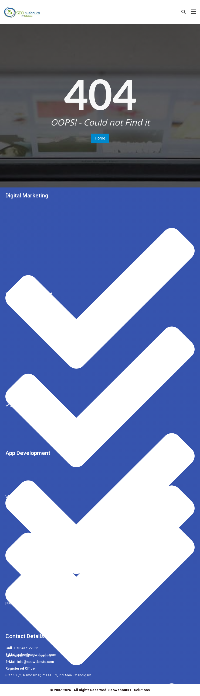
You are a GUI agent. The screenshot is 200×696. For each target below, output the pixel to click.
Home (100, 138)
